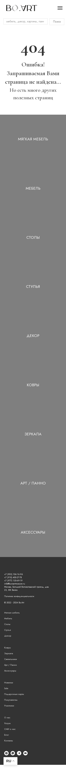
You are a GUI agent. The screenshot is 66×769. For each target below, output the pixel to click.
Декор (33, 335)
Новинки (8, 682)
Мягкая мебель (33, 139)
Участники (9, 705)
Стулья (33, 286)
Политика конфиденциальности (19, 596)
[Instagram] (6, 754)
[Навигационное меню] (60, 8)
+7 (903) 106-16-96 (13, 574)
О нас (7, 717)
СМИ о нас (9, 729)
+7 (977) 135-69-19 (13, 580)
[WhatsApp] (13, 754)
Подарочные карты (14, 694)
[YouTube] (25, 754)
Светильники (10, 659)
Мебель (33, 188)
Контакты (8, 740)
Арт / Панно (33, 483)
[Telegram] (19, 754)
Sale (6, 688)
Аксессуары (33, 532)
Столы (33, 237)
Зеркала (33, 434)
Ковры (33, 385)
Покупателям (10, 700)
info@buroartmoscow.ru (14, 583)
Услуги (7, 723)
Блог (6, 734)
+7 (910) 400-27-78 (13, 577)
